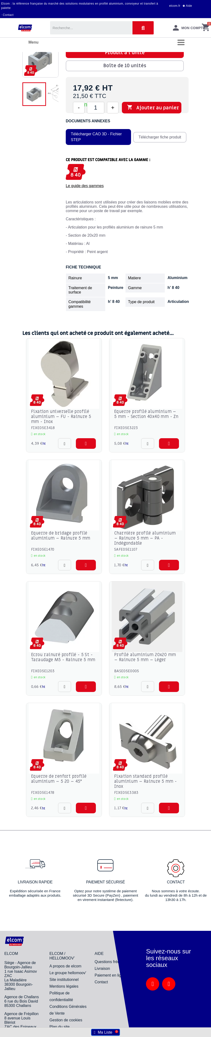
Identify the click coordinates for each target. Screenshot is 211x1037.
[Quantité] (95, 107)
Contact (8, 15)
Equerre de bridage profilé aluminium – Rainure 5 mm (60, 535)
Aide (189, 5)
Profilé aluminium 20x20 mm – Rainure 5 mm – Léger (145, 657)
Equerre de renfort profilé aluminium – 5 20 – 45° (58, 779)
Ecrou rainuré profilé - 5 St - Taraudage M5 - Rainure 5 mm (63, 657)
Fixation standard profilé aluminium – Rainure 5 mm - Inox (145, 781)
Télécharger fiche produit (159, 137)
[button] (86, 443)
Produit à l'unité (125, 53)
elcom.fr (174, 5)
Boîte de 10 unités (124, 66)
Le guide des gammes (85, 186)
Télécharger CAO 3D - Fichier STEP (96, 137)
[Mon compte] (189, 28)
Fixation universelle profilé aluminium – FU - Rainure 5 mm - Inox (61, 416)
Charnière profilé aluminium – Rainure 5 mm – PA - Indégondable (145, 538)
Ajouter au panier (153, 107)
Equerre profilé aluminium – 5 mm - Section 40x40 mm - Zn (146, 414)
